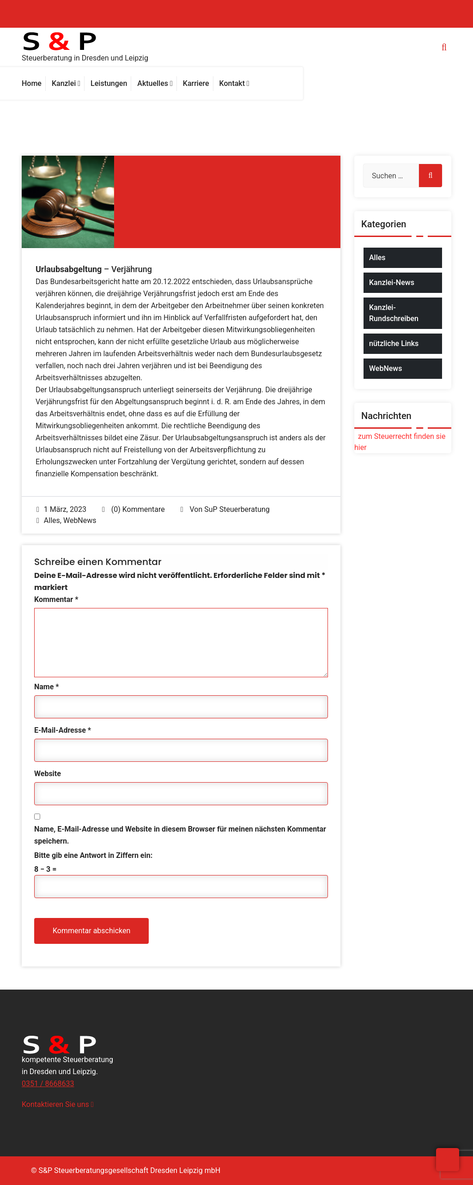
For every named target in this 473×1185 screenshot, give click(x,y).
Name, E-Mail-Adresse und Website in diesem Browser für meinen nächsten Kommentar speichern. (180, 835)
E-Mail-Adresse (62, 730)
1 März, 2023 (61, 509)
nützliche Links (393, 343)
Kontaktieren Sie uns (58, 1104)
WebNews (80, 520)
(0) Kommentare (133, 509)
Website (47, 773)
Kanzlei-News (391, 282)
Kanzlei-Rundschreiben (393, 313)
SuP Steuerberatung (236, 509)
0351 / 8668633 (48, 1083)
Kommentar (56, 599)
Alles (52, 520)
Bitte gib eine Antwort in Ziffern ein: (93, 855)
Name (46, 686)
